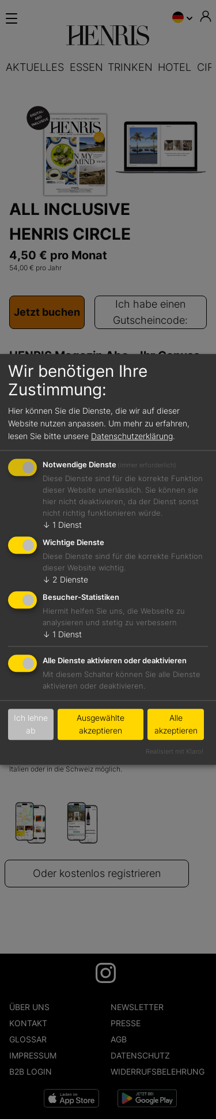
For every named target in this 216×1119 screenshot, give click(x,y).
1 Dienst (62, 525)
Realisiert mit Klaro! (174, 751)
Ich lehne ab (31, 724)
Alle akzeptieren (176, 724)
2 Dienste (65, 579)
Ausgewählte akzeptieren (100, 724)
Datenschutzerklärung (132, 436)
